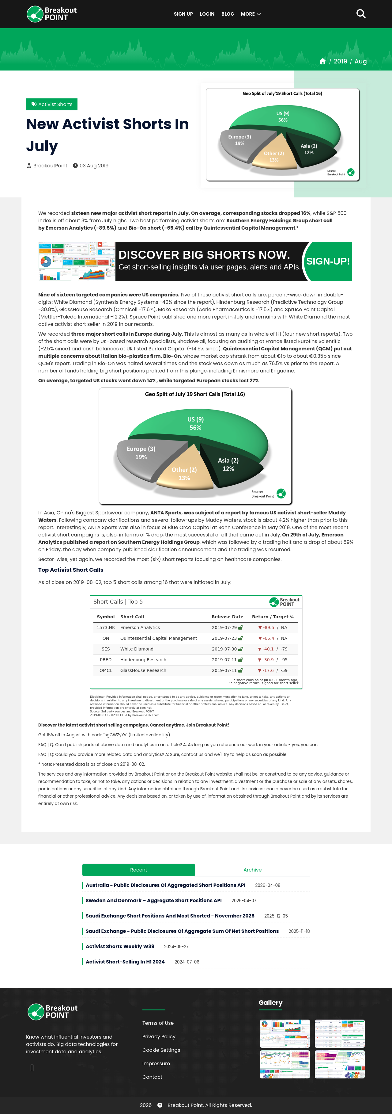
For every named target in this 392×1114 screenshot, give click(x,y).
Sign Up (183, 14)
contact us (192, 754)
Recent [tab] (138, 869)
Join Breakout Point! (207, 725)
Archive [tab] (252, 869)
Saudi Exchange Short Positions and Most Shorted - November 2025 (170, 915)
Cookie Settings (161, 1050)
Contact (152, 1077)
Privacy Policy (158, 1036)
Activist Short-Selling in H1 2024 (125, 961)
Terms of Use (158, 1023)
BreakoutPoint (46, 165)
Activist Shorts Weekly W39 (120, 946)
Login (207, 14)
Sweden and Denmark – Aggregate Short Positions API (154, 900)
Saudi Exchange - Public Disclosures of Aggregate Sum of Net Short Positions (182, 931)
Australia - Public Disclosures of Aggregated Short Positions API (166, 885)
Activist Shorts (52, 104)
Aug (361, 61)
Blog (227, 14)
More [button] (251, 14)
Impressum (156, 1063)
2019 (340, 61)
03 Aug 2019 (90, 165)
